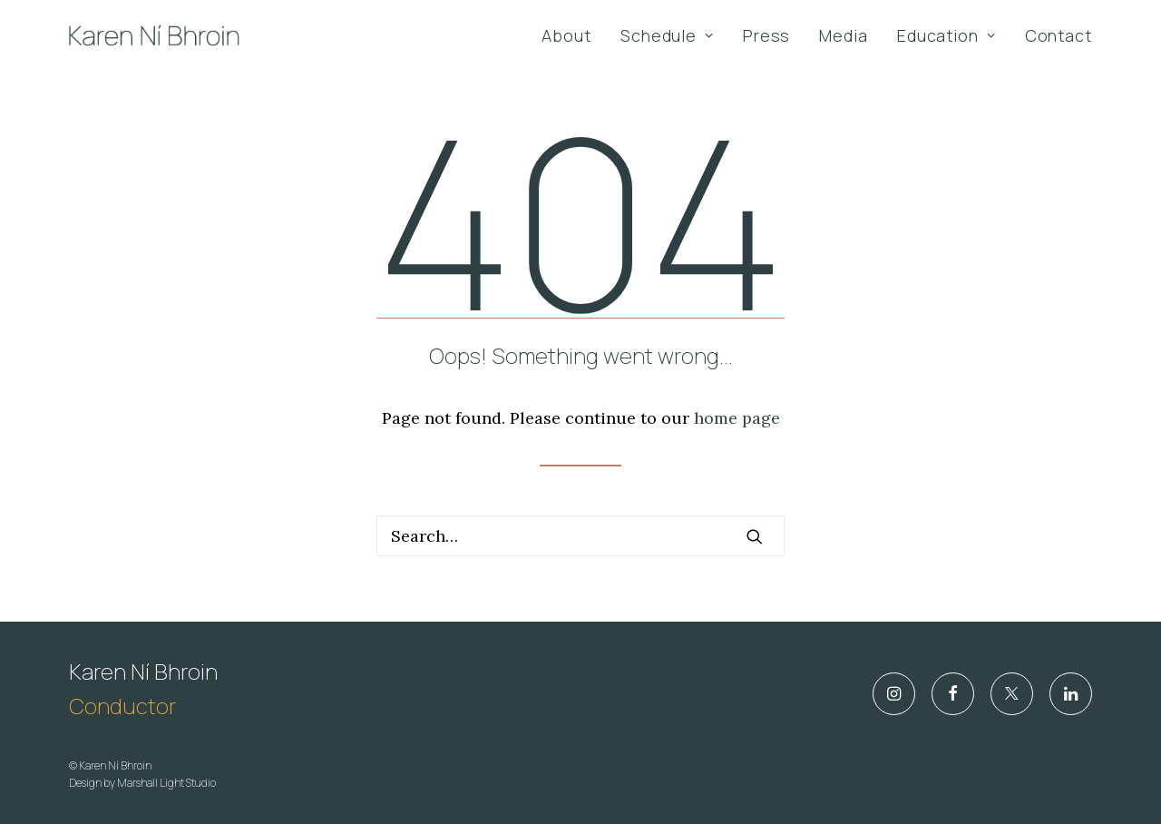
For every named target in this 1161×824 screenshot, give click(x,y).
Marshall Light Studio (166, 782)
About (566, 35)
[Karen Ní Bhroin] (154, 35)
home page (737, 417)
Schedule (667, 35)
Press (767, 35)
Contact (1058, 35)
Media (843, 35)
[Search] (580, 535)
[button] (754, 536)
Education (946, 35)
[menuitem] (572, 35)
